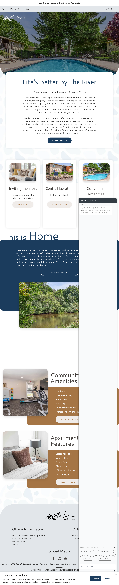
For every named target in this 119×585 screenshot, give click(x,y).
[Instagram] (59, 558)
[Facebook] (53, 558)
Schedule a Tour (65, 17)
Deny (107, 578)
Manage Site (49, 570)
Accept (95, 578)
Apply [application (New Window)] (80, 17)
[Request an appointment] (11, 9)
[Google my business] (65, 558)
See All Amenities (69, 419)
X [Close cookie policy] (116, 575)
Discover (59, 51)
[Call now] (22, 9)
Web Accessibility (65, 570)
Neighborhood (59, 204)
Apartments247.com (35, 564)
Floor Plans (22, 204)
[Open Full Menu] (111, 9)
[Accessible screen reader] (3, 9)
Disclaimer (35, 570)
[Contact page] (7, 9)
